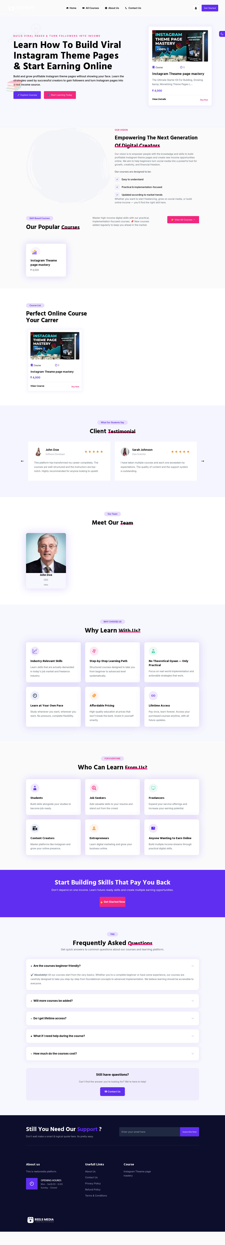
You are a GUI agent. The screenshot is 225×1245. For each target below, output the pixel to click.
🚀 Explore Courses (27, 95)
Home (71, 8)
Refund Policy (93, 1202)
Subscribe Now (188, 1145)
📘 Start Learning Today (63, 95)
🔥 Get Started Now (112, 928)
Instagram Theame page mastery (178, 74)
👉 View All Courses (183, 240)
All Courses (90, 8)
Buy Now (204, 100)
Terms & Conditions (96, 1208)
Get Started (210, 8)
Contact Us (133, 8)
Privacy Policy (93, 1196)
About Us (112, 8)
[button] (203, 487)
